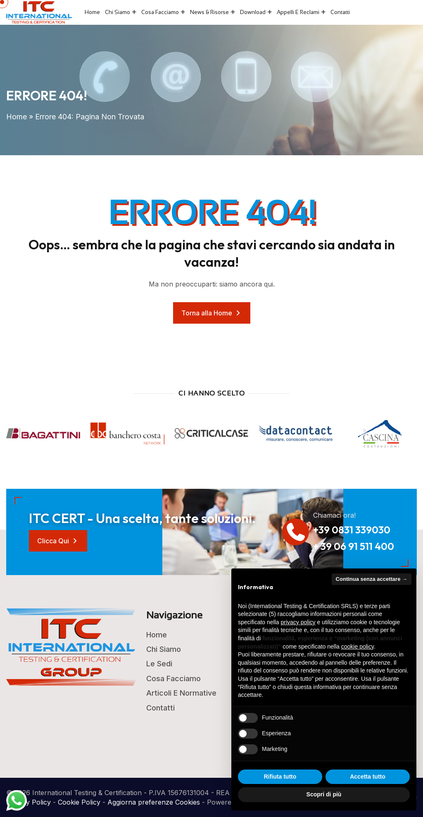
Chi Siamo (117, 12)
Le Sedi (159, 663)
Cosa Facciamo (160, 12)
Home (92, 12)
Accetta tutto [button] (367, 776)
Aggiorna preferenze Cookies (153, 802)
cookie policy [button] (357, 646)
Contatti (340, 12)
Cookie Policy (79, 802)
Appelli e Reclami (298, 12)
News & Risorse (209, 12)
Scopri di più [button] (324, 794)
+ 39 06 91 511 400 (353, 546)
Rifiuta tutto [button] (280, 776)
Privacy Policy (28, 802)
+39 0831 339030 (351, 529)
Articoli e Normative (181, 693)
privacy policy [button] (298, 622)
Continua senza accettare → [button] (371, 579)
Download (253, 12)
